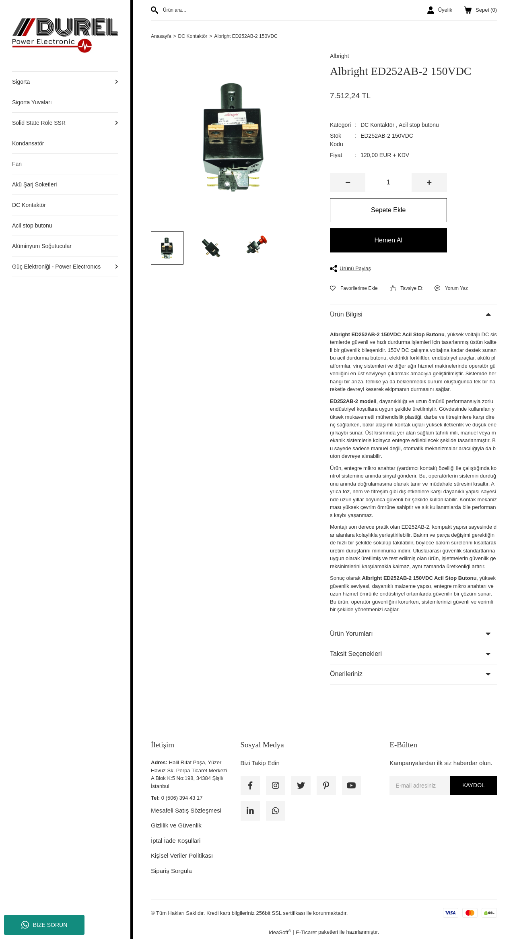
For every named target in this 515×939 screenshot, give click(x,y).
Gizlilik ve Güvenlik (176, 826)
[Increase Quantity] (429, 183)
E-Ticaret (306, 933)
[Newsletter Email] (443, 786)
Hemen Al (388, 241)
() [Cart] (480, 10)
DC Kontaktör (377, 125)
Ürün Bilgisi (346, 314)
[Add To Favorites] (354, 288)
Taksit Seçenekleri (356, 654)
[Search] (234, 10)
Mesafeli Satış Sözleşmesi (186, 810)
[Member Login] (439, 10)
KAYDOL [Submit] (473, 786)
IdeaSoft (280, 932)
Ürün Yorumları (351, 634)
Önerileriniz (346, 674)
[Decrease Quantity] (347, 183)
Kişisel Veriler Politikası (182, 856)
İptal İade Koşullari (175, 841)
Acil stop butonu (419, 125)
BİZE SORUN (44, 924)
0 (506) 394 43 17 (182, 799)
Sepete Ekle (388, 210)
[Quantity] (388, 183)
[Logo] (65, 35)
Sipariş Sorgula (171, 871)
